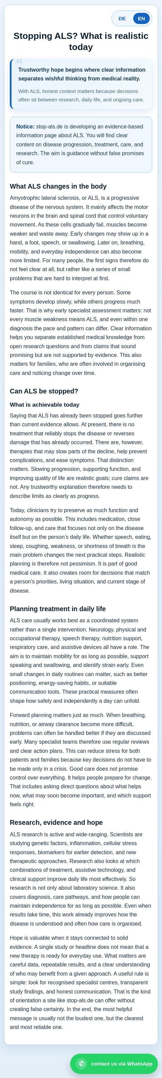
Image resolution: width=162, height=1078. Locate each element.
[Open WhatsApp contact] (114, 1064)
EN (141, 18)
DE (122, 18)
